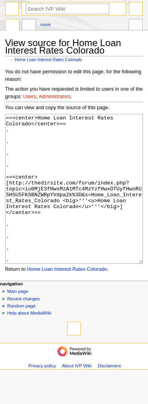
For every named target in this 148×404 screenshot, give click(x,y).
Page (12, 25)
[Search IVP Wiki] (67, 9)
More (46, 24)
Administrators (55, 96)
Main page (17, 320)
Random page (21, 335)
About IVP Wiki (77, 395)
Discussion (29, 25)
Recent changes (23, 328)
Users (29, 96)
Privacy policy (42, 395)
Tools (135, 25)
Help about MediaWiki (29, 342)
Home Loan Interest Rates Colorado (48, 59)
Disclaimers (109, 395)
